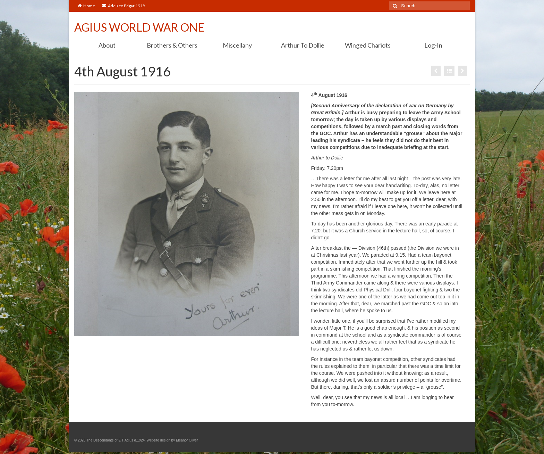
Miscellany (237, 45)
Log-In (433, 45)
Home (86, 5)
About (107, 45)
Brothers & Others (172, 45)
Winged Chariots (368, 45)
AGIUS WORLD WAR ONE (139, 27)
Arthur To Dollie (302, 45)
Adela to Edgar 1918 (123, 5)
